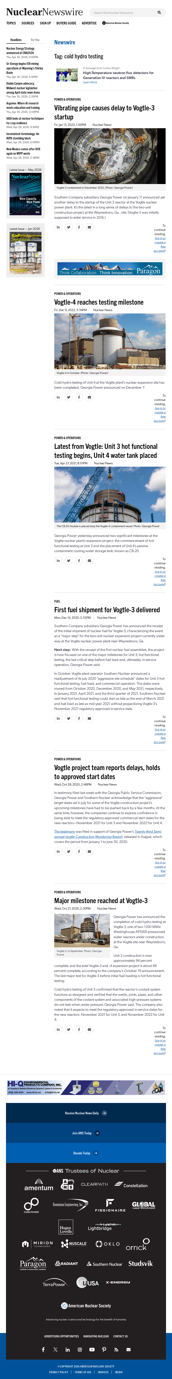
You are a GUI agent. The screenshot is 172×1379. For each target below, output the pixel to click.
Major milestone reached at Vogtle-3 (101, 900)
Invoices (103, 1372)
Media (119, 1372)
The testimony (64, 831)
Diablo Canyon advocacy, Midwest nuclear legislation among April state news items (23, 87)
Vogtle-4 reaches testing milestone (98, 301)
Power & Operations (67, 99)
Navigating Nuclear (96, 1336)
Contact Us (120, 1336)
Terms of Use (83, 1372)
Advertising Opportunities (61, 1336)
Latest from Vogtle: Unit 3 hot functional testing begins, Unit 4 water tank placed (106, 450)
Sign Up (45, 23)
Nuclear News (102, 124)
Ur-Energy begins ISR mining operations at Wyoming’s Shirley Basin (24, 67)
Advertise (89, 23)
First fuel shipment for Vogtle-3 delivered (107, 609)
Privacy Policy (58, 1372)
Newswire (64, 42)
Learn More (90, 82)
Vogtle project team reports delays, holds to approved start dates (107, 772)
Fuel (57, 601)
